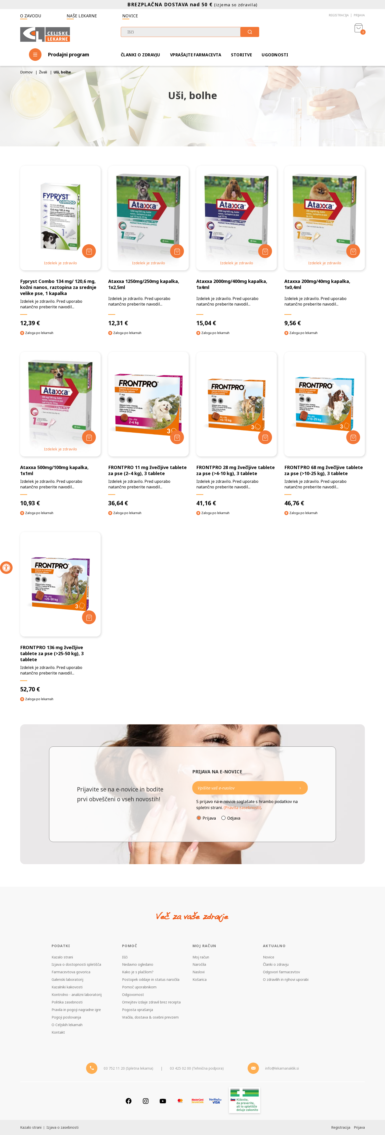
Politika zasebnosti (67, 1002)
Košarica (199, 979)
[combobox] (190, 32)
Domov (26, 72)
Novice (130, 16)
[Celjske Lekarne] (45, 33)
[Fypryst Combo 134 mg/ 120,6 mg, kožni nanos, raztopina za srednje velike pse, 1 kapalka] (60, 246)
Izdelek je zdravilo (60, 262)
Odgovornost (133, 994)
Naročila (199, 964)
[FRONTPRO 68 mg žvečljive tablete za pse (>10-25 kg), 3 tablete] (324, 429)
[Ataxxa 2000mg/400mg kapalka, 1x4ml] (236, 246)
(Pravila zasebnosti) (242, 807)
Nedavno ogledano (137, 964)
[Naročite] (250, 787)
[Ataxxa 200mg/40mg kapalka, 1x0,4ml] (324, 246)
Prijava (359, 15)
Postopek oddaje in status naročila (150, 979)
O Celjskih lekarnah (67, 1024)
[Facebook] (129, 1101)
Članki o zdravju (140, 55)
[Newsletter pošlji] (300, 787)
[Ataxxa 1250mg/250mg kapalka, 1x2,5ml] (148, 246)
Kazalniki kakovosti (67, 987)
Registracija (339, 15)
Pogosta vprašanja (137, 1009)
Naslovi (198, 972)
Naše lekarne (82, 16)
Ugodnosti (275, 55)
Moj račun (200, 957)
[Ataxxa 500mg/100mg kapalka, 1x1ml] (60, 429)
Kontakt (58, 1032)
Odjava (233, 818)
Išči (125, 957)
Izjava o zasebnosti (63, 1127)
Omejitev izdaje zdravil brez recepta (151, 1002)
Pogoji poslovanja (66, 1017)
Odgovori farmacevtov (281, 972)
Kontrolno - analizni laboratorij (77, 994)
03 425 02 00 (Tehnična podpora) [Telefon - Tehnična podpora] (197, 1068)
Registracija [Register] (340, 1127)
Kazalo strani (62, 957)
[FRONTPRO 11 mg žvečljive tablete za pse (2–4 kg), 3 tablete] (148, 429)
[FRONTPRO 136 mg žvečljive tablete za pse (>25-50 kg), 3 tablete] (60, 612)
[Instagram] (146, 1101)
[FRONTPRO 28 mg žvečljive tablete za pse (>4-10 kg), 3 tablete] (236, 429)
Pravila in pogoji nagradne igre (76, 1009)
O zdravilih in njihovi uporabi (286, 979)
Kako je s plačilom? (137, 972)
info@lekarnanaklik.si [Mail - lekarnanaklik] (282, 1068)
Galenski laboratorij (67, 979)
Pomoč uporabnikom (139, 987)
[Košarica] (358, 34)
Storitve (241, 55)
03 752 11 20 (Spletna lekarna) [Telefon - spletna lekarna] (128, 1068)
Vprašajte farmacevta (195, 55)
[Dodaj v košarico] (89, 251)
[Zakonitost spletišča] (244, 1101)
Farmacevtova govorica (71, 972)
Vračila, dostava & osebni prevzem (150, 1017)
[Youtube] (163, 1101)
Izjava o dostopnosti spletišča (76, 964)
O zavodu (31, 16)
